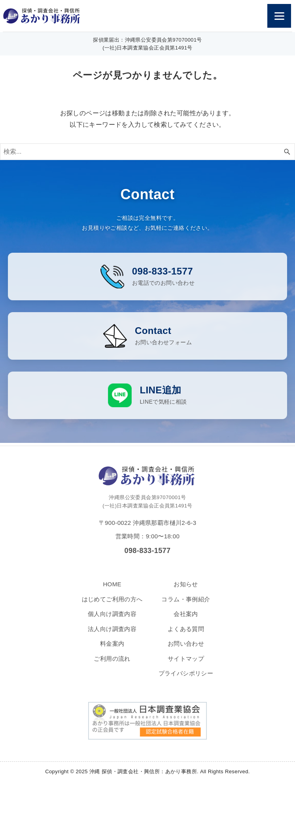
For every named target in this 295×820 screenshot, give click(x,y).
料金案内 (112, 649)
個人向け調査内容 (112, 620)
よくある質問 (186, 635)
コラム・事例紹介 (185, 605)
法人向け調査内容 (112, 635)
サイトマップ (186, 665)
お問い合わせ (186, 649)
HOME (112, 590)
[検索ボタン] (287, 151)
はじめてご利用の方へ (112, 605)
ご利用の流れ (112, 665)
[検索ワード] (147, 151)
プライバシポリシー (186, 679)
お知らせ (186, 590)
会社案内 (186, 620)
